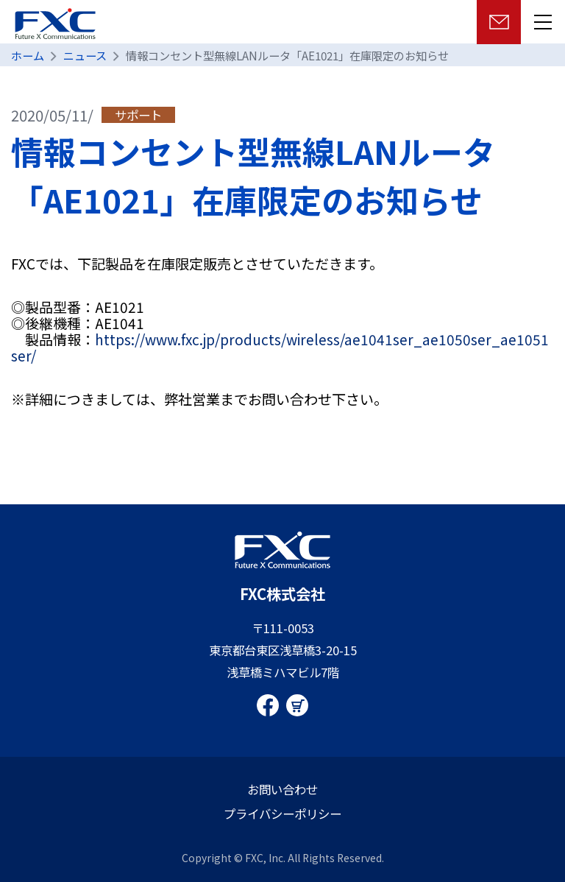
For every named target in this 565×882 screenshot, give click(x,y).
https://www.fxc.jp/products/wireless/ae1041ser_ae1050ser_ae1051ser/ (280, 347)
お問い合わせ (282, 789)
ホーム (27, 55)
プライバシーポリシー (282, 813)
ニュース (85, 55)
